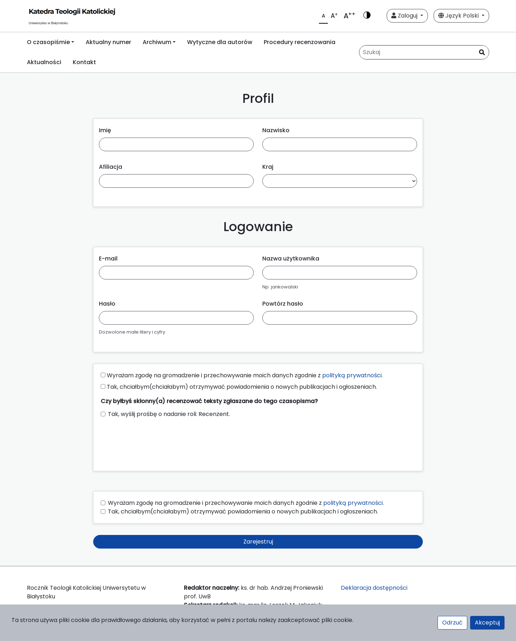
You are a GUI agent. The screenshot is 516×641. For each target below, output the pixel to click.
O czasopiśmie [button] (48, 42)
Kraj (267, 167)
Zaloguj (405, 15)
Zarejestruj (258, 541)
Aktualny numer (108, 42)
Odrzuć (452, 622)
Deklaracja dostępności (374, 588)
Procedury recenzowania (299, 42)
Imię (105, 130)
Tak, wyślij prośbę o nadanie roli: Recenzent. (169, 414)
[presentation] (155, 441)
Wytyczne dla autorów (219, 42)
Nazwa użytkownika (290, 258)
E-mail (108, 258)
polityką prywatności (352, 375)
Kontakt (84, 62)
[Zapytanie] (424, 52)
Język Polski (459, 15)
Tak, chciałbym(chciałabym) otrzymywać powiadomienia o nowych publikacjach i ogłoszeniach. (239, 387)
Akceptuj (487, 622)
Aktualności (44, 62)
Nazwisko (276, 130)
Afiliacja (110, 167)
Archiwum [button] (157, 42)
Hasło (107, 304)
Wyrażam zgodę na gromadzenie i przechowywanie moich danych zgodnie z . (242, 375)
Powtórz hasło (282, 304)
